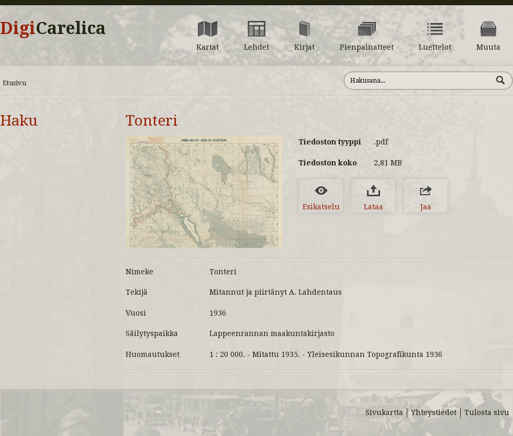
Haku (19, 120)
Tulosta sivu (486, 412)
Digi (53, 28)
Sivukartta (384, 412)
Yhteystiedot (433, 412)
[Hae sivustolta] (418, 80)
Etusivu (14, 83)
